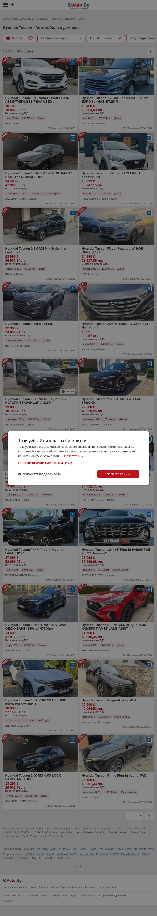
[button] (78, 462)
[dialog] (78, 458)
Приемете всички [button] (118, 474)
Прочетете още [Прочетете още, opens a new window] (73, 456)
